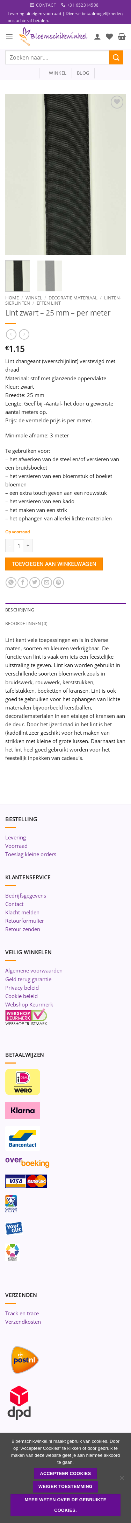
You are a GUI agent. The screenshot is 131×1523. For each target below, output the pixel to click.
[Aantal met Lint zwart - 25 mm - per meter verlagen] (9, 545)
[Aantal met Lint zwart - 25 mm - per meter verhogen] (28, 545)
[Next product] (11, 334)
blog (83, 73)
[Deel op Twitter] (34, 582)
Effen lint (49, 303)
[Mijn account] (97, 36)
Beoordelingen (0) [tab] (26, 623)
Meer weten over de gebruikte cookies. (65, 1505)
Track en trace (22, 1313)
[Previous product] (24, 334)
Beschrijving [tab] (19, 610)
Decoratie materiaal (73, 298)
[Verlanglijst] (109, 36)
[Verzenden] (116, 57)
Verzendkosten (23, 1321)
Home (12, 298)
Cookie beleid (21, 995)
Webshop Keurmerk (29, 1004)
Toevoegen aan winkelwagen (54, 563)
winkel (55, 73)
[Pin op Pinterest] (58, 582)
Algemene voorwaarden (34, 970)
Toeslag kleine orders (30, 854)
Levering (15, 837)
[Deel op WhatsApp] (11, 582)
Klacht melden (22, 912)
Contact (14, 903)
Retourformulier (24, 920)
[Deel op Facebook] (22, 582)
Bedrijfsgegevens (25, 895)
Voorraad (16, 845)
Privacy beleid (22, 987)
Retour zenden (22, 929)
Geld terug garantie (28, 979)
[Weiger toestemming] (121, 1480)
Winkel (34, 298)
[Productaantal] (19, 545)
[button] (9, 36)
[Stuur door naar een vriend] (46, 582)
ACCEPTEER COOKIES (65, 1473)
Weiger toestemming (65, 1486)
